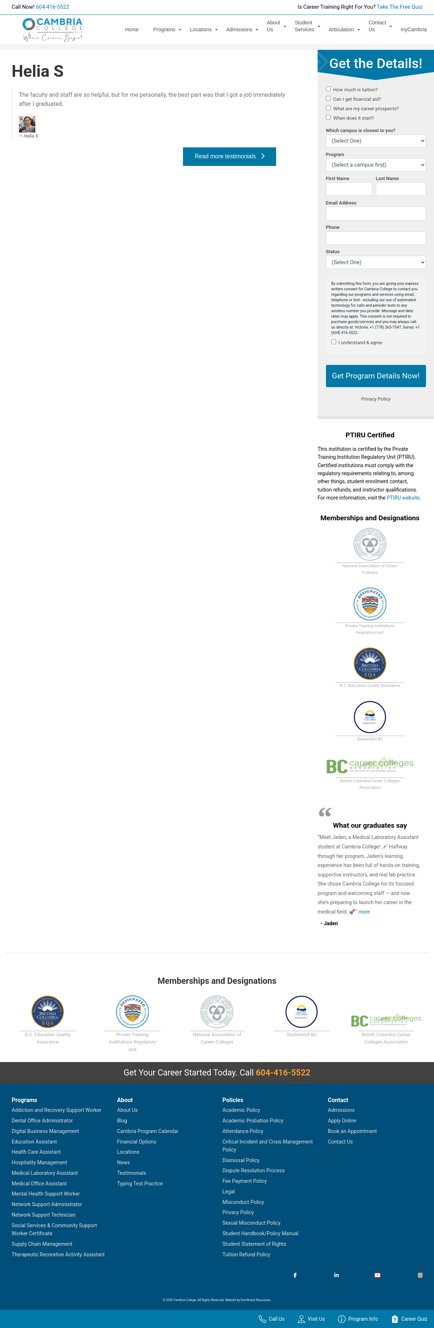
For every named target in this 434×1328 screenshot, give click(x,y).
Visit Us (311, 1319)
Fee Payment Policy (245, 1181)
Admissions (239, 29)
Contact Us (377, 26)
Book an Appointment (352, 1131)
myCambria (414, 29)
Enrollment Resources (255, 1300)
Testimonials (131, 1173)
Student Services (304, 26)
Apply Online (342, 1121)
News (123, 1162)
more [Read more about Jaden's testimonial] (364, 912)
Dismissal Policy (241, 1160)
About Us (273, 26)
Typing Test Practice (140, 1183)
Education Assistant (34, 1142)
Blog (122, 1121)
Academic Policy (241, 1110)
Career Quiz (409, 1319)
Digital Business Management (45, 1131)
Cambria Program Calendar (148, 1131)
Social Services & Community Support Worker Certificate (54, 1229)
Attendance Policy (243, 1131)
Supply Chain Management (42, 1244)
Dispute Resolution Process (254, 1170)
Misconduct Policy (243, 1202)
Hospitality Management (39, 1162)
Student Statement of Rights (254, 1244)
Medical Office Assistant (39, 1183)
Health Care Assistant (36, 1152)
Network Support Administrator (47, 1204)
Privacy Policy (238, 1212)
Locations (201, 29)
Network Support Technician (44, 1215)
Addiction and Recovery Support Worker (56, 1110)
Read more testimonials (229, 156)
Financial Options (136, 1142)
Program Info (358, 1319)
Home (132, 29)
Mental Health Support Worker (46, 1194)
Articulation (341, 29)
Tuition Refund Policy (246, 1254)
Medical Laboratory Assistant (45, 1173)
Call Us (271, 1319)
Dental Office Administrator (42, 1121)
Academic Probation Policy (253, 1121)
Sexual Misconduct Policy (251, 1223)
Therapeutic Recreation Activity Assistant (58, 1254)
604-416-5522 (52, 7)
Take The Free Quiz (399, 7)
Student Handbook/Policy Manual (261, 1233)
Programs (164, 29)
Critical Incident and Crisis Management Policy (268, 1146)
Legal (229, 1191)
